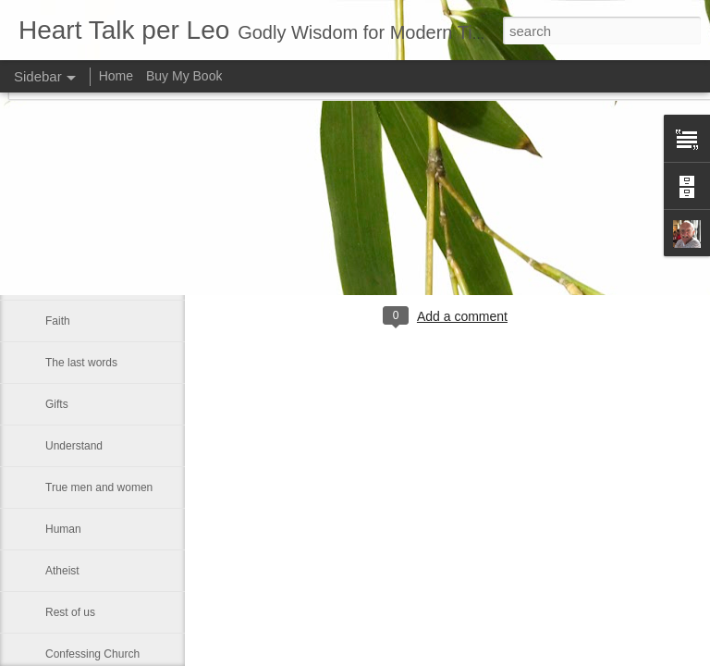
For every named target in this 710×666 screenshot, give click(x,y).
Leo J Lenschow (540, 240)
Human (63, 529)
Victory (62, 237)
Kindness (68, 279)
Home (116, 75)
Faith (57, 320)
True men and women (99, 487)
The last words (81, 362)
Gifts (56, 404)
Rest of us (70, 612)
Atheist (62, 570)
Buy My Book (184, 75)
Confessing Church (92, 654)
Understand (74, 445)
